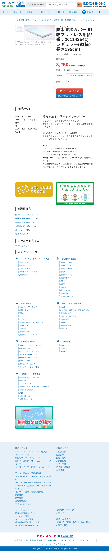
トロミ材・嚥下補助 (68, 316)
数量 (58, 82)
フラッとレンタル (23, 504)
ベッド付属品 (24, 269)
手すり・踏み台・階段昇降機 (28, 473)
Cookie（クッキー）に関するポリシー (77, 540)
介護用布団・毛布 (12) (25, 226)
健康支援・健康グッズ (28, 357)
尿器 (21, 393)
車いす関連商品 (66, 269)
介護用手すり (65, 278)
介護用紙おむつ (25, 396)
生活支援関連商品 (28, 342)
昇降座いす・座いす (27, 364)
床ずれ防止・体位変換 (28, 272)
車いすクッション (67, 265)
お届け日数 (61, 461)
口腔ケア (63, 328)
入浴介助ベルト (25, 325)
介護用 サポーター (67, 296)
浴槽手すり (23, 310)
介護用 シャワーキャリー (29, 335)
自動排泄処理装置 (26, 390)
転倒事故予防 (24, 348)
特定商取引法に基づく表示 (27, 522)
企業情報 (18, 540)
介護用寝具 (23, 275)
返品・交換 (61, 464)
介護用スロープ (66, 275)
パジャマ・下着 (22, 455)
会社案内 (30, 12)
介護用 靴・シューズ (68, 293)
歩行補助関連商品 (69, 259)
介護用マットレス (26, 265)
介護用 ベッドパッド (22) (27, 215)
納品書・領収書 (63, 467)
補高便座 (22, 380)
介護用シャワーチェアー (29, 307)
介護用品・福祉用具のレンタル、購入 (73, 522)
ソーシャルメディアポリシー (54, 544)
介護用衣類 (66, 342)
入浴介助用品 (26, 303)
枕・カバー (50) (22, 230)
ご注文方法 (61, 452)
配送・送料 (61, 458)
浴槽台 (22, 313)
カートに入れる (69, 91)
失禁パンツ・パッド (27, 399)
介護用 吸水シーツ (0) (25, 222)
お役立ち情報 (62, 525)
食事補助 (63, 322)
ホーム (6, 11)
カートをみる (21, 510)
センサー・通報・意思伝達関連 (29, 492)
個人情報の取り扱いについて (28, 525)
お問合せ (60, 12)
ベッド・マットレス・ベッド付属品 (35, 259)
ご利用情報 (51, 540)
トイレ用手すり (25, 383)
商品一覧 (17, 12)
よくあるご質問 (22, 516)
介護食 (63, 307)
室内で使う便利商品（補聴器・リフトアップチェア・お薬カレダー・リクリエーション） (33, 486)
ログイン (32, 513)
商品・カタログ (63, 519)
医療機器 (19, 495)
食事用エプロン (66, 325)
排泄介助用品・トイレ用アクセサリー (34, 387)
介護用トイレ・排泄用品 (30, 374)
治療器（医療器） (26, 361)
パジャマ (63, 348)
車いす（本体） (66, 262)
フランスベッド (22, 246)
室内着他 (63, 351)
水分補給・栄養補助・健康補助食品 (74, 310)
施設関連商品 (21, 501)
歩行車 (63, 281)
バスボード (23, 316)
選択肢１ (60, 76)
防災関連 (19, 498)
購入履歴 (73, 12)
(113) (26, 218)
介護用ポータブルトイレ (29, 377)
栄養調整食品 (65, 313)
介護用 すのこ (25, 332)
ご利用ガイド (45, 12)
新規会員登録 (21, 513)
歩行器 (63, 284)
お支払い (60, 455)
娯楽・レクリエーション (29, 351)
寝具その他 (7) (22, 234)
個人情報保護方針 (34, 540)
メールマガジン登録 (24, 519)
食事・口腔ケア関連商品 (71, 303)
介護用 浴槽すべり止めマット (31, 322)
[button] (94, 4)
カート (102, 12)
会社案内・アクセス (65, 510)
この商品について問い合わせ (69, 96)
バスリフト (23, 319)
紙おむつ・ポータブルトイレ (28, 458)
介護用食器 (64, 319)
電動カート (64, 272)
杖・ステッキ (65, 290)
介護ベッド (23, 262)
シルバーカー (65, 287)
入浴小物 (22, 328)
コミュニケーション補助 (29, 367)
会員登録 (60, 470)
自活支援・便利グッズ (28, 354)
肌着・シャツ (65, 345)
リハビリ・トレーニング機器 (30, 345)
